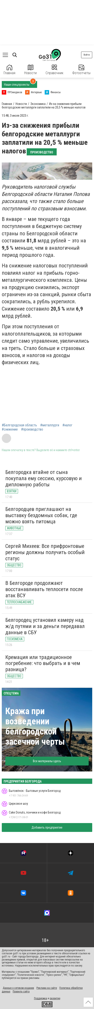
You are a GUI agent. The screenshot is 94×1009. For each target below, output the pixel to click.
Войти (87, 54)
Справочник (54, 70)
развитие (55, 998)
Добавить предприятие (47, 827)
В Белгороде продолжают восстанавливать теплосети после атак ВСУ (44, 589)
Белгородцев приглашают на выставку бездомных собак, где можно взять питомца (41, 515)
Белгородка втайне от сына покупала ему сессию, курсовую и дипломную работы (43, 478)
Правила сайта (21, 991)
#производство (32, 429)
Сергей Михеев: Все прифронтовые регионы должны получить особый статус (45, 552)
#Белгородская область (19, 425)
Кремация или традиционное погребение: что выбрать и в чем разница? (42, 663)
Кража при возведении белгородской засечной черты (35, 726)
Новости (30, 70)
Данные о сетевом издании (18, 988)
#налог (67, 425)
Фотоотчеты (81, 70)
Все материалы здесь (47, 761)
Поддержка (40, 998)
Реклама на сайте (46, 988)
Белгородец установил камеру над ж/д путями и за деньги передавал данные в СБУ (45, 626)
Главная (9, 70)
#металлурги (49, 425)
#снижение (10, 429)
